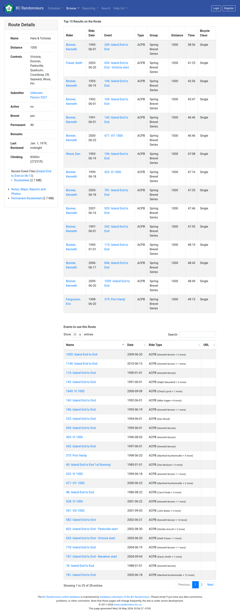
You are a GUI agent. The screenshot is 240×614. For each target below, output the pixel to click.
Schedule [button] (54, 8)
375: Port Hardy (114, 299)
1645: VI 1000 (75, 391)
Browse (71, 8)
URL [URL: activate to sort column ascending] (206, 345)
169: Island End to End (81, 400)
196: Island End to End (81, 409)
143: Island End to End (81, 382)
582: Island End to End (81, 520)
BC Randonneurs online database (61, 596)
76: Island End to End (80, 566)
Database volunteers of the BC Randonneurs (125, 596)
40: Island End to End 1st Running (88, 464)
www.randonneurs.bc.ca (127, 604)
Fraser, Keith (74, 63)
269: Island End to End (81, 428)
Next (210, 584)
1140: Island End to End (81, 363)
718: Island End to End (81, 547)
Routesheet (21, 180)
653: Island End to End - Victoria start (90, 538)
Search (105, 8)
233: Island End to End (81, 419)
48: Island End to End (80, 492)
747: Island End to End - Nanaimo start (91, 556)
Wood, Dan (73, 154)
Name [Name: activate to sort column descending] (70, 345)
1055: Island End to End (81, 354)
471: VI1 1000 (113, 135)
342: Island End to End (81, 446)
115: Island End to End (81, 373)
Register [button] (229, 8)
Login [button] (216, 8)
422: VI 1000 (112, 172)
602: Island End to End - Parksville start (92, 529)
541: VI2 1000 (75, 510)
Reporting (89, 8)
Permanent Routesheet (26, 198)
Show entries (78, 334)
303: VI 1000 (74, 437)
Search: (192, 334)
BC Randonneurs (23, 8)
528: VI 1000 (74, 501)
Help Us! (119, 8)
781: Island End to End (81, 575)
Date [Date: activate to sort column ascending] (130, 345)
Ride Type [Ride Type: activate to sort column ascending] (155, 345)
